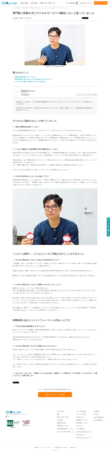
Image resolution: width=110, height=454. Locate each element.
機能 (58, 414)
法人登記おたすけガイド (83, 437)
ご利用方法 (60, 420)
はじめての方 (60, 411)
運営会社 (72, 447)
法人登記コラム (80, 417)
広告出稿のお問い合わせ (83, 431)
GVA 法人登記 (17, 8)
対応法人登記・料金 (62, 417)
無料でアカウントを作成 (101, 3)
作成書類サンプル (62, 425)
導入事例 (25, 8)
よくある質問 (80, 429)
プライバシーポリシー (46, 447)
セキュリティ (79, 426)
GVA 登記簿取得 (98, 417)
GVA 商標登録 (98, 420)
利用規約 (37, 447)
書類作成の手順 (61, 422)
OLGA (96, 414)
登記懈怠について (81, 420)
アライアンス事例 (81, 414)
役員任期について (81, 423)
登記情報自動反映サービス (65, 428)
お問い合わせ (80, 434)
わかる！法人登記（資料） (65, 431)
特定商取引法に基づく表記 (60, 447)
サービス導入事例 (81, 411)
